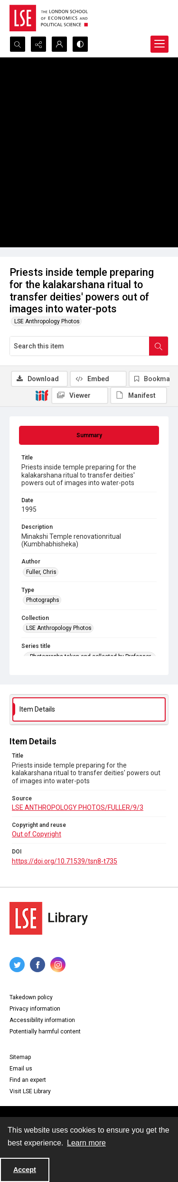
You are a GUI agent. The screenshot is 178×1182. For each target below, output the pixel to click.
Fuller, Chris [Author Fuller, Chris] (41, 572)
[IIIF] (41, 395)
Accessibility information (42, 1020)
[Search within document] (158, 346)
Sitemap (20, 1057)
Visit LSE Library (30, 1091)
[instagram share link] (58, 964)
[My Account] (59, 44)
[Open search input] (17, 44)
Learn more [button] (86, 1143)
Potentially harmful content (45, 1031)
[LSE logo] (48, 18)
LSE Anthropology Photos (47, 321)
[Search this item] (79, 346)
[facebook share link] (37, 964)
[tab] (89, 435)
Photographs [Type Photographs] (42, 600)
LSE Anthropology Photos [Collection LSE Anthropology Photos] (59, 628)
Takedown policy (31, 997)
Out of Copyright (36, 834)
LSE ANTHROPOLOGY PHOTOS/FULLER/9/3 (77, 807)
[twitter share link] (17, 964)
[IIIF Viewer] (79, 395)
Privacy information (34, 1008)
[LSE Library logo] (48, 918)
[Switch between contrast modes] (80, 44)
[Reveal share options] (38, 44)
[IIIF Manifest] (138, 395)
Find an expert (27, 1080)
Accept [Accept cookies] (24, 1169)
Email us (20, 1068)
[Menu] (159, 44)
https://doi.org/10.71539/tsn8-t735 (64, 861)
